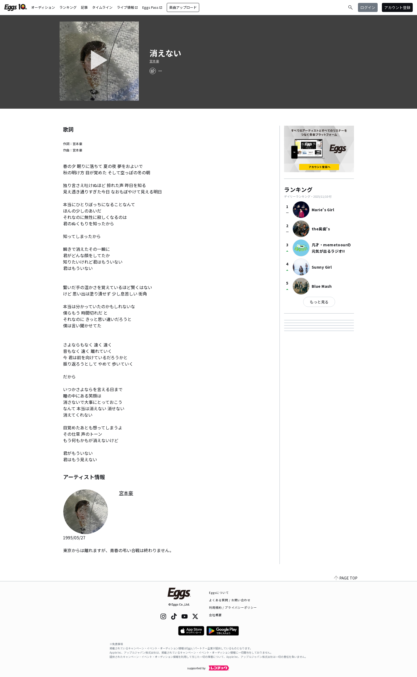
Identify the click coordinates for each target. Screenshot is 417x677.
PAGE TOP (345, 578)
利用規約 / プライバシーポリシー (233, 607)
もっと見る (319, 301)
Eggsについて (219, 592)
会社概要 (215, 615)
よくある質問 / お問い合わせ (230, 600)
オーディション (43, 7)
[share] (152, 71)
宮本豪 (154, 61)
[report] (160, 71)
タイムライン (102, 7)
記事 (84, 7)
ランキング (68, 7)
